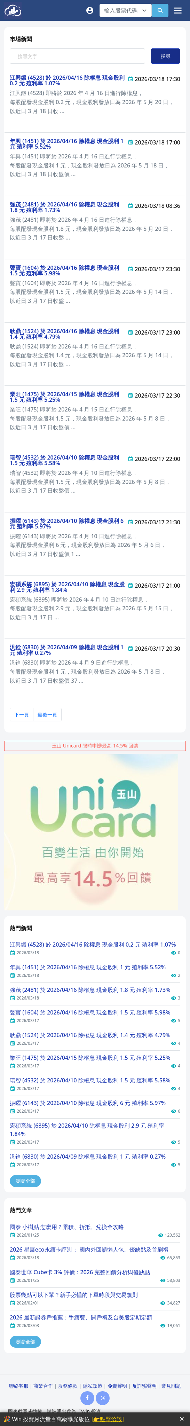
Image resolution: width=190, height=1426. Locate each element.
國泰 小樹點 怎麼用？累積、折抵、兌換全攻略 (67, 1227)
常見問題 (171, 1385)
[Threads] (103, 1398)
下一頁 (21, 714)
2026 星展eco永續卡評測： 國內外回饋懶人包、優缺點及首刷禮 (89, 1249)
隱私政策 (92, 1385)
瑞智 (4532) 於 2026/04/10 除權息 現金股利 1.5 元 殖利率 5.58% (64, 460)
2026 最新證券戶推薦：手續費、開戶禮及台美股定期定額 (81, 1317)
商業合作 (43, 1385)
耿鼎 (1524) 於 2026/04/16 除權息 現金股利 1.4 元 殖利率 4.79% (64, 333)
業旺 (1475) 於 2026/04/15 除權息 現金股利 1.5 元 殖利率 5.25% (64, 396)
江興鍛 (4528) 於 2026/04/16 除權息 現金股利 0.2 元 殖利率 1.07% (67, 80)
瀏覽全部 (25, 1180)
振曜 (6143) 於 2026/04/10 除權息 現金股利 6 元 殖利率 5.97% (67, 523)
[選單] (177, 10)
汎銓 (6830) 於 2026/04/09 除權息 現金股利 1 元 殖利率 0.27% (67, 650)
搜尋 (166, 56)
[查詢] (160, 10)
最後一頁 (47, 714)
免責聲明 (117, 1385)
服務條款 (68, 1385)
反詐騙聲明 (144, 1385)
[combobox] (126, 10)
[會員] (91, 10)
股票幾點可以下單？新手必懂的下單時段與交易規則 (74, 1295)
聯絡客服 (19, 1385)
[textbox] (121, 10)
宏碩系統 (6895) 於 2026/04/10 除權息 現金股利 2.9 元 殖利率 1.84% (67, 587)
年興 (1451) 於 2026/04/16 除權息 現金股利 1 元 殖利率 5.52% (67, 143)
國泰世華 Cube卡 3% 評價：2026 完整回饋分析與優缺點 (80, 1272)
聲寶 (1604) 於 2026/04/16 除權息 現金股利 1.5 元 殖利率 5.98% (64, 270)
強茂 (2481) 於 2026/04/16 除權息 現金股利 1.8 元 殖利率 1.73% (64, 207)
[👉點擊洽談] (108, 1419)
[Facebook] (87, 1398)
